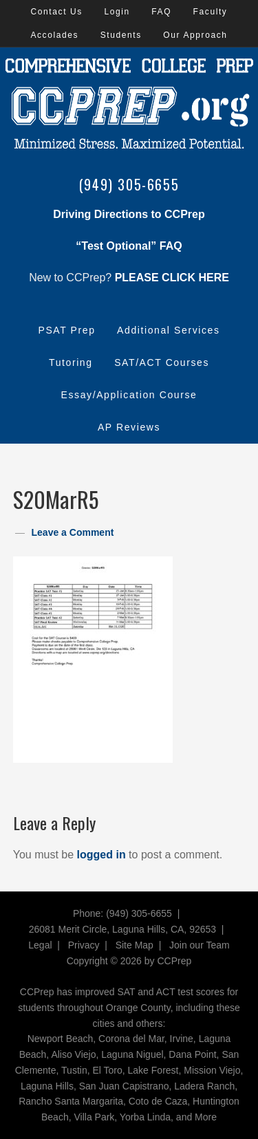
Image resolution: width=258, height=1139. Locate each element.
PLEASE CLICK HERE (172, 277)
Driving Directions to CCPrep (128, 214)
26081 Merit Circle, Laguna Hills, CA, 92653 (122, 929)
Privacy (84, 945)
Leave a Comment (73, 532)
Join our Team (199, 945)
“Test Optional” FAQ (129, 246)
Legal (40, 945)
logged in (101, 854)
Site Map (134, 945)
